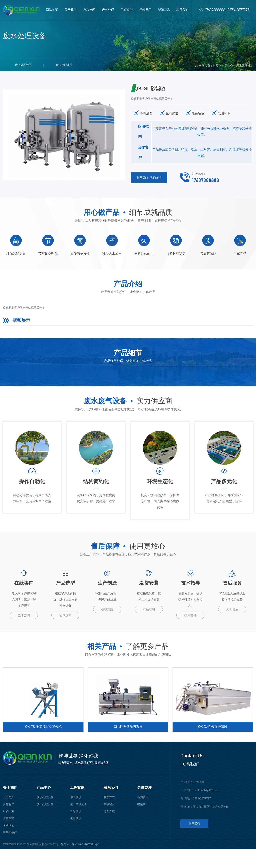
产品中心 (227, 65)
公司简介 (8, 799)
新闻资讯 (142, 799)
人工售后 (232, 611)
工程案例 (77, 789)
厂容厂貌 (8, 813)
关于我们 (10, 789)
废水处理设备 (244, 65)
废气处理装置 (64, 65)
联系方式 (109, 799)
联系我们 (111, 789)
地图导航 (109, 813)
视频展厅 (142, 806)
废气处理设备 (45, 806)
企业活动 (8, 827)
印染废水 (75, 799)
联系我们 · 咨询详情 (149, 177)
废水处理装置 (23, 65)
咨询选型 (65, 617)
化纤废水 (75, 820)
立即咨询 (24, 617)
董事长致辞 (10, 834)
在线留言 (109, 806)
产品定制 (149, 611)
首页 (216, 65)
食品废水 (75, 813)
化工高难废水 (78, 806)
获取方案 (107, 611)
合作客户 (8, 806)
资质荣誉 (8, 820)
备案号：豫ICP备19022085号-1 (80, 846)
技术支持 (190, 617)
